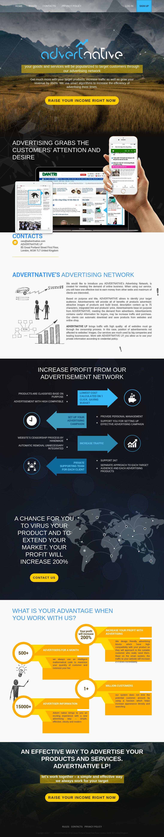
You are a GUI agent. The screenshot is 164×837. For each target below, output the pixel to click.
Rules (33, 6)
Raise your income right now (82, 101)
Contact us (44, 577)
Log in (129, 6)
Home (19, 6)
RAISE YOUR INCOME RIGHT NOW (82, 798)
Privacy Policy (71, 6)
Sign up (144, 5)
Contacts (49, 6)
